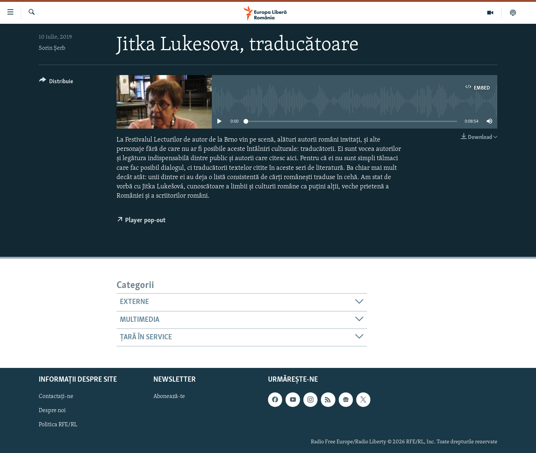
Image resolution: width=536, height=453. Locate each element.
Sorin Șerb (52, 48)
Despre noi (52, 411)
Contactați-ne (56, 397)
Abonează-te (169, 397)
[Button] (56, 82)
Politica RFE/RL (58, 425)
